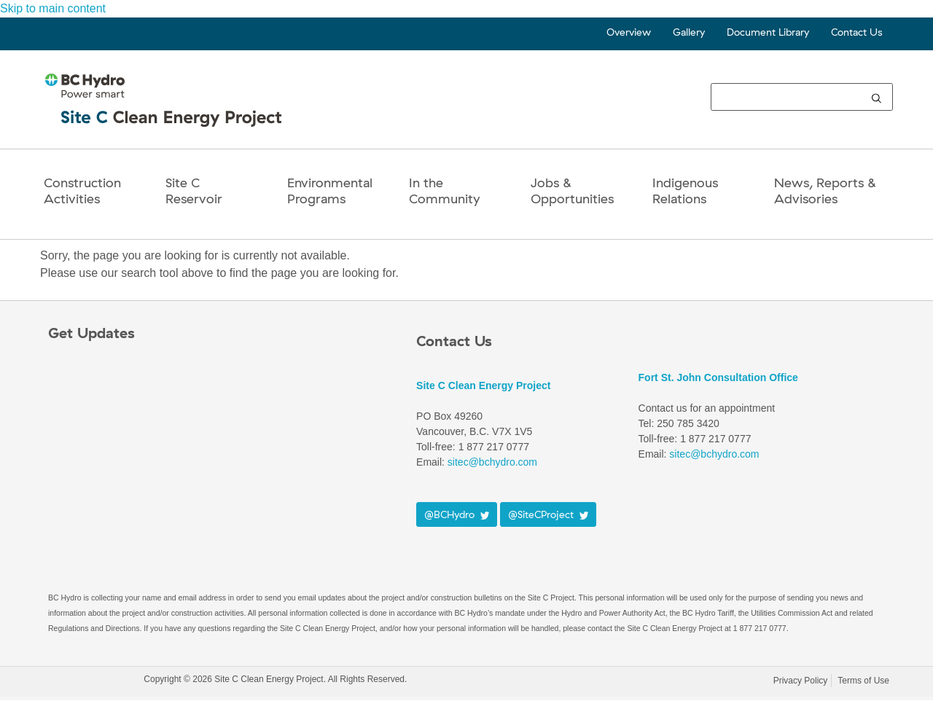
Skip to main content (53, 8)
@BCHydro (456, 514)
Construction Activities (82, 190)
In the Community (444, 190)
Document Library (768, 32)
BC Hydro (92, 681)
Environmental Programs (329, 190)
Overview (628, 32)
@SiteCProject (548, 514)
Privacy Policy (800, 680)
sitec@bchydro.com (492, 462)
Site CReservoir (193, 190)
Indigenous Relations (685, 190)
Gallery (689, 32)
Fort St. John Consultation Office (718, 377)
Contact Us (856, 32)
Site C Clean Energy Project (483, 385)
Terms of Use (863, 680)
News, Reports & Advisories (825, 190)
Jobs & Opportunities (572, 190)
